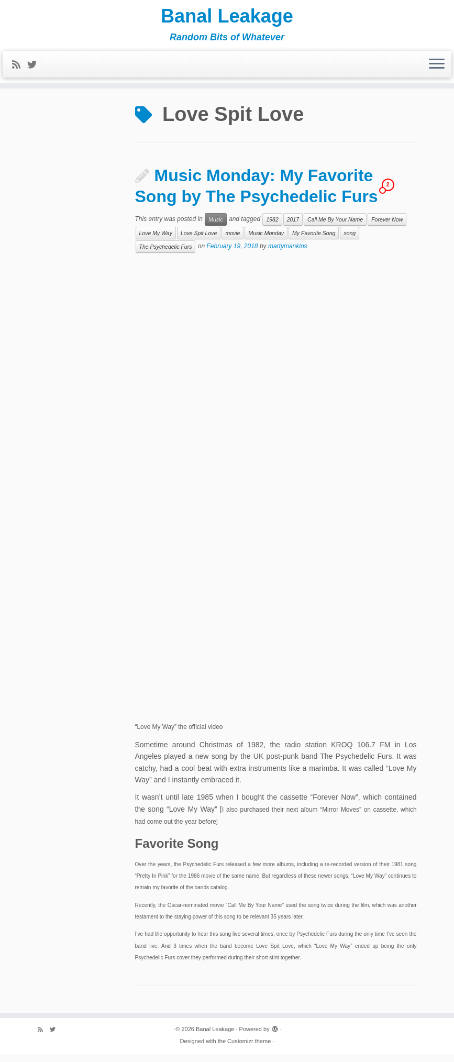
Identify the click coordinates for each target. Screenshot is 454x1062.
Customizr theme (249, 1049)
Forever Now (387, 227)
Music (215, 227)
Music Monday (266, 241)
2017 (293, 227)
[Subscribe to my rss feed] (19, 69)
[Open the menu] (437, 69)
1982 (272, 227)
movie (232, 241)
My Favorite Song (313, 241)
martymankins (287, 254)
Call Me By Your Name (335, 227)
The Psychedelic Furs (165, 254)
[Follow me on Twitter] (35, 69)
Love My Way (155, 241)
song (350, 241)
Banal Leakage (226, 18)
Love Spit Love (199, 241)
